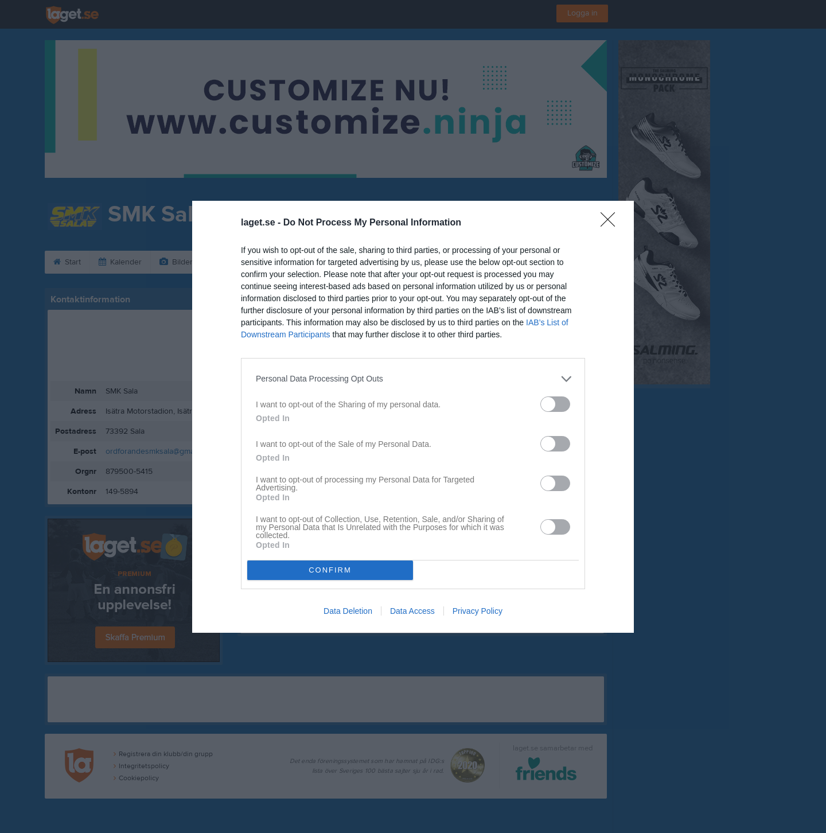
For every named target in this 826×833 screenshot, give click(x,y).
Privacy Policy (477, 611)
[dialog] (413, 417)
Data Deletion (348, 611)
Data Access (412, 611)
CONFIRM (330, 570)
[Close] (611, 223)
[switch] (555, 404)
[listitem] (413, 379)
